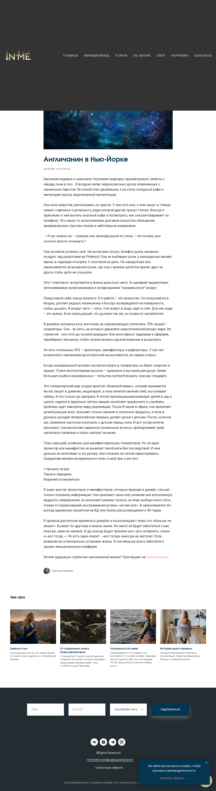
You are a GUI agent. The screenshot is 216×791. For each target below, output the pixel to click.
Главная (70, 55)
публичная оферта (109, 767)
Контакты (203, 55)
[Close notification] (207, 763)
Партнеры (179, 55)
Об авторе (142, 55)
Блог (161, 55)
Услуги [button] (121, 55)
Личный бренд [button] (96, 55)
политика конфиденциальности (110, 759)
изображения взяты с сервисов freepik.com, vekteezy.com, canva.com (108, 782)
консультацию (157, 557)
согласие (118, 699)
